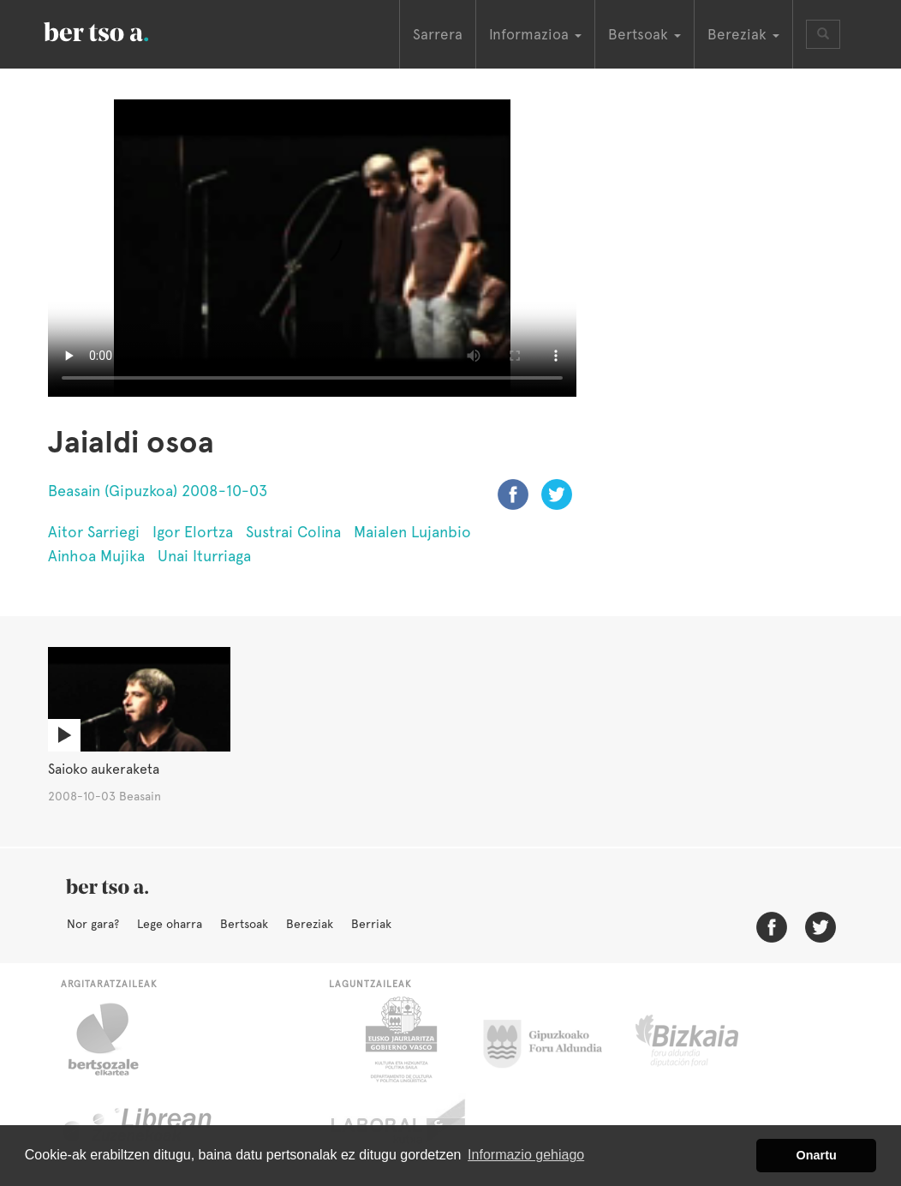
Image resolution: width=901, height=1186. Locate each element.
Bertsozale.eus (114, 1039)
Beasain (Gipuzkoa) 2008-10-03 (157, 491)
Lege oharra (169, 924)
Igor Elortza (192, 532)
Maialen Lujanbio (412, 532)
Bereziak (309, 924)
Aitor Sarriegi (94, 532)
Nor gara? (93, 924)
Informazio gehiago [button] (526, 1154)
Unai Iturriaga (204, 556)
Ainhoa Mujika (96, 556)
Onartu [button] (817, 1155)
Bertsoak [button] (644, 34)
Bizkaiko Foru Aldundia (706, 1039)
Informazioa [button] (535, 34)
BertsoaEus (120, 30)
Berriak (371, 924)
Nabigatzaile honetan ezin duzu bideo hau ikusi (312, 248)
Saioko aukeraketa (103, 769)
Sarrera (437, 34)
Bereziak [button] (743, 34)
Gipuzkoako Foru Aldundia (553, 1039)
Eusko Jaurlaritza (399, 1039)
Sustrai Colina (293, 532)
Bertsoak (244, 924)
